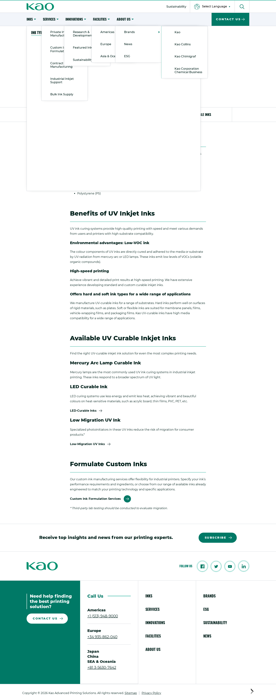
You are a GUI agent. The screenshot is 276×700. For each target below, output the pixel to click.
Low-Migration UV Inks (87, 444)
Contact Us (45, 618)
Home (31, 32)
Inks (39, 32)
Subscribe (215, 537)
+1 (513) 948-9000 (102, 616)
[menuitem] (176, 7)
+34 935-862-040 (102, 637)
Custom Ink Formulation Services (95, 498)
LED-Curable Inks (83, 410)
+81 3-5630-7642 (101, 667)
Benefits (138, 114)
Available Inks (200, 114)
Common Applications (75, 114)
